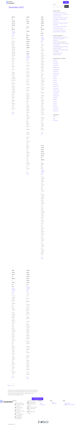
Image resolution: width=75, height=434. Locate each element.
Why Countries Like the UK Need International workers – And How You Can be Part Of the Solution (60, 14)
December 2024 (56, 67)
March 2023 (55, 106)
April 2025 (55, 59)
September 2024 (56, 73)
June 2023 (55, 101)
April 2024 (55, 82)
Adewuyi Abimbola (56, 37)
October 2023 (55, 93)
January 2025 (55, 65)
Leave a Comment (13, 36)
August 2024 (55, 74)
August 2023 (55, 97)
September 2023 (56, 95)
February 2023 (56, 108)
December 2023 (56, 90)
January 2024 (55, 88)
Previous (8, 393)
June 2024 (55, 78)
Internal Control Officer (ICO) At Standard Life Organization (60, 39)
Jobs (14, 37)
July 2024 (55, 76)
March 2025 (55, 61)
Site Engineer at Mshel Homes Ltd (13, 281)
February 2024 (56, 86)
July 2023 (55, 99)
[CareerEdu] (9, 1)
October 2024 (55, 71)
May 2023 (55, 103)
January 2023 (55, 110)
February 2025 (56, 63)
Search (66, 6)
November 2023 (56, 91)
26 (12, 393)
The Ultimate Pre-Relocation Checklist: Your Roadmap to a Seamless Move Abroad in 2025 (60, 19)
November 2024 (56, 69)
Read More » (13, 117)
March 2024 (55, 84)
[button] (66, 2)
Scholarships (55, 119)
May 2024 (55, 80)
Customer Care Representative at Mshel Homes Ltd (42, 158)
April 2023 (55, 105)
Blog (54, 116)
